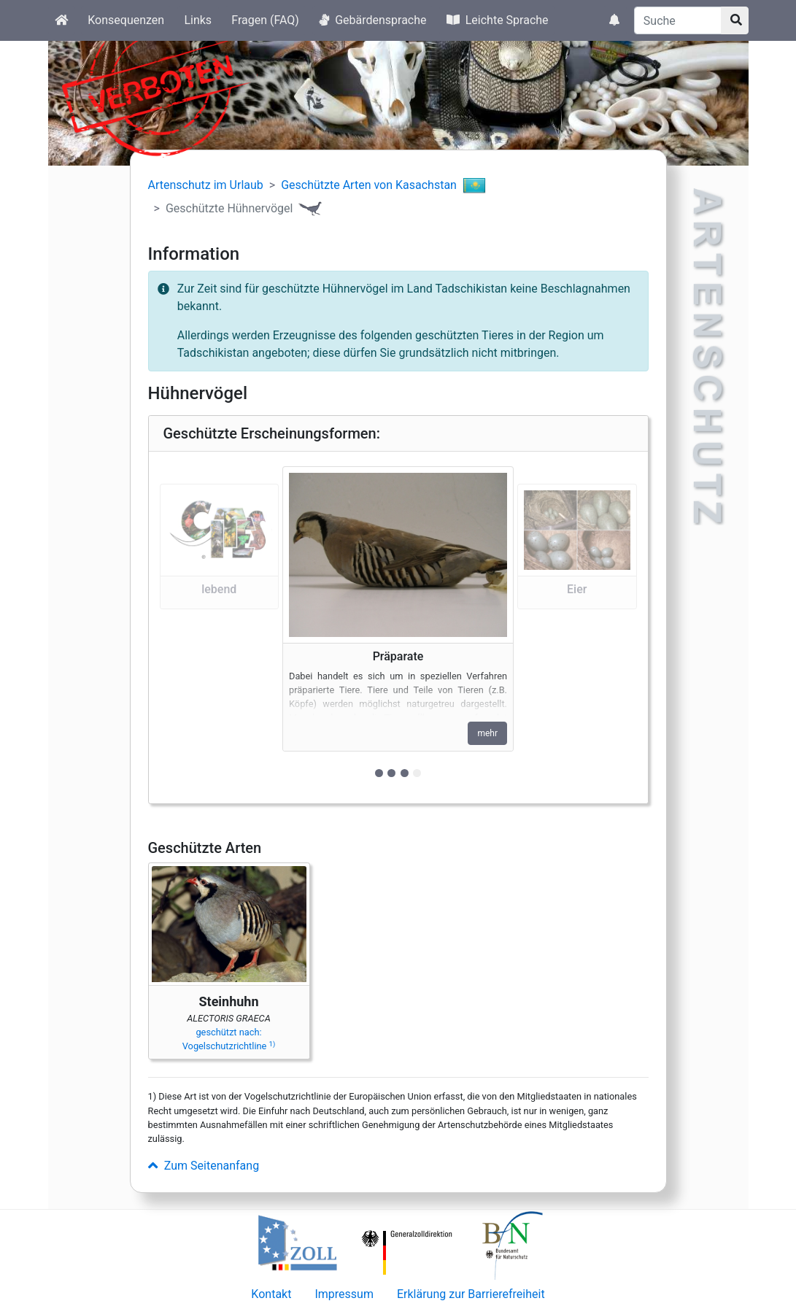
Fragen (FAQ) (265, 20)
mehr (487, 733)
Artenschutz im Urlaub (205, 185)
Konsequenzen (126, 20)
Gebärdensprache (372, 20)
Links (198, 20)
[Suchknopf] (735, 20)
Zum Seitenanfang (204, 1166)
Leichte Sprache (498, 20)
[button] (219, 627)
